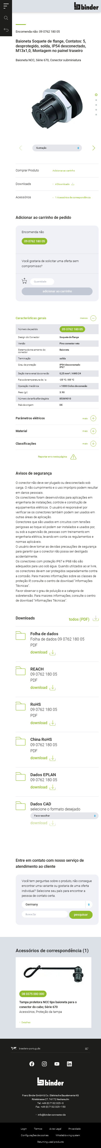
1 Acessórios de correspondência (72, 197)
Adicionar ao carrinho (64, 170)
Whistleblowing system (68, 1135)
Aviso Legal (55, 1128)
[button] (6, 6)
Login (24, 1128)
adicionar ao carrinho (57, 291)
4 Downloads (64, 184)
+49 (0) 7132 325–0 (53, 1103)
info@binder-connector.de (52, 1114)
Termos (38, 1128)
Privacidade (74, 1128)
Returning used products (50, 1142)
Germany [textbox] (32, 904)
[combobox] (57, 904)
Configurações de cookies (34, 1135)
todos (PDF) (79, 619)
